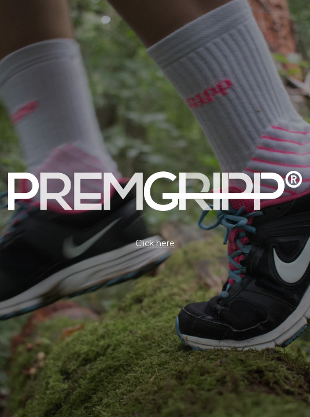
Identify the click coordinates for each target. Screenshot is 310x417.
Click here (155, 243)
